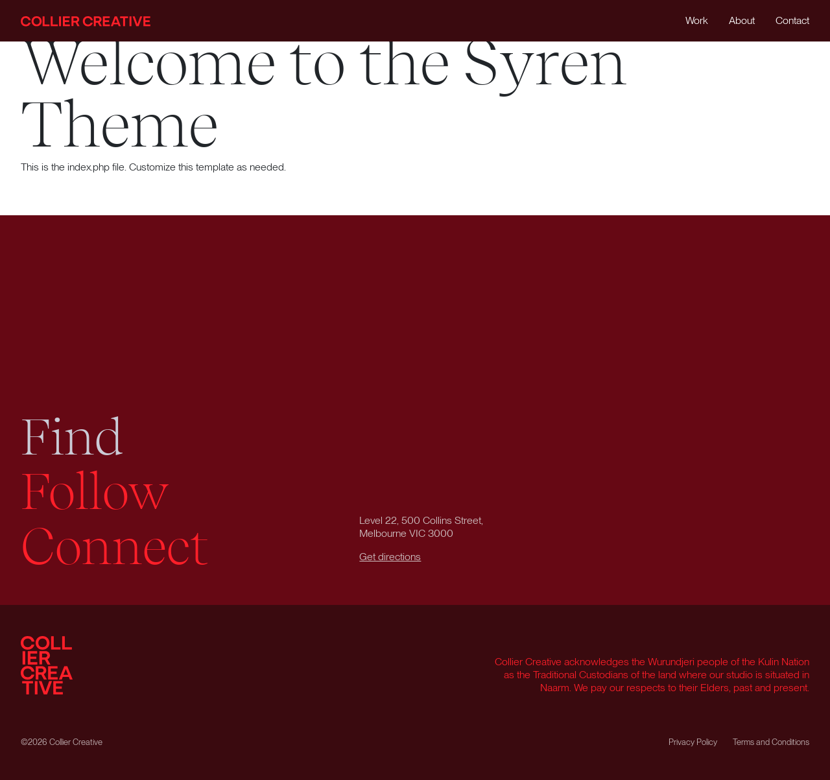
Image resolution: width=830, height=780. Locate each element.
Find (72, 437)
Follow (95, 491)
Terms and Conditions (771, 742)
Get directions (390, 556)
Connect (115, 546)
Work (696, 20)
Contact (792, 20)
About (742, 20)
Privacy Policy (693, 742)
